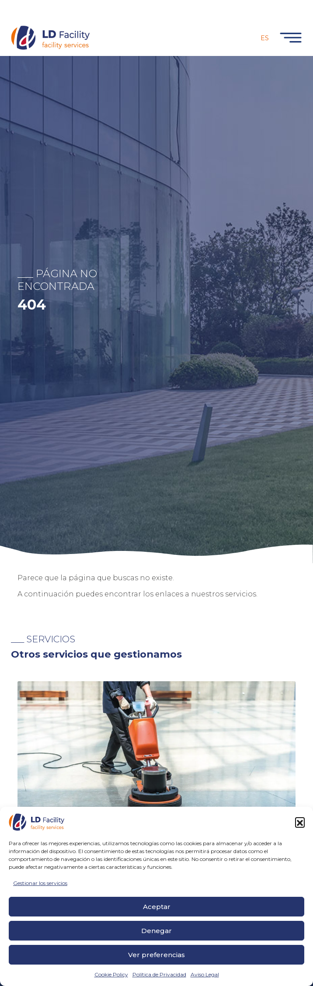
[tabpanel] (156, 790)
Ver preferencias (156, 955)
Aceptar (156, 906)
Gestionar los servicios (40, 883)
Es (265, 38)
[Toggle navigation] (289, 37)
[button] (300, 822)
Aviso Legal (205, 974)
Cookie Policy (111, 974)
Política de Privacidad (159, 974)
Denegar (156, 931)
